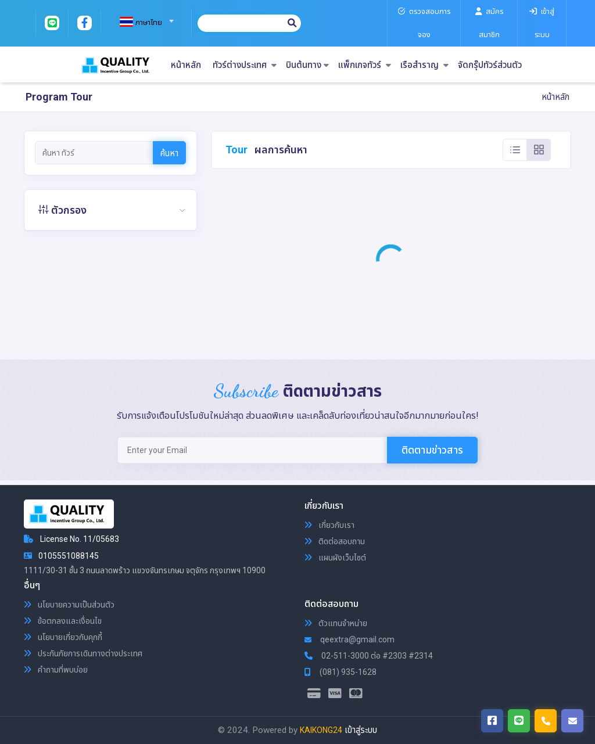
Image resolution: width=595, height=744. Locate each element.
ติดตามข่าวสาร (432, 450)
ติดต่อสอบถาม (334, 541)
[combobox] (141, 17)
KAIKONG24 (321, 730)
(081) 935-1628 (340, 672)
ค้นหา (169, 153)
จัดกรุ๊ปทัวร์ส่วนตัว (490, 65)
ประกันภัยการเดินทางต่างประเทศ (83, 653)
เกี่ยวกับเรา (329, 525)
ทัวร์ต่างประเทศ (245, 65)
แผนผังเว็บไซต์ (335, 557)
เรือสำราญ (424, 65)
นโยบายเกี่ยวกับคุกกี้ (63, 637)
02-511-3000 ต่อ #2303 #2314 (368, 655)
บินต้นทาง (307, 65)
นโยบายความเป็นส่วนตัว (69, 604)
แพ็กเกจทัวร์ (364, 65)
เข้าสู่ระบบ (361, 730)
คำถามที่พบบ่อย (56, 669)
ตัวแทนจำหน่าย (335, 623)
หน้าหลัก (186, 65)
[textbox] (141, 22)
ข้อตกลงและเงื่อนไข (63, 621)
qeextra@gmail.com (349, 639)
